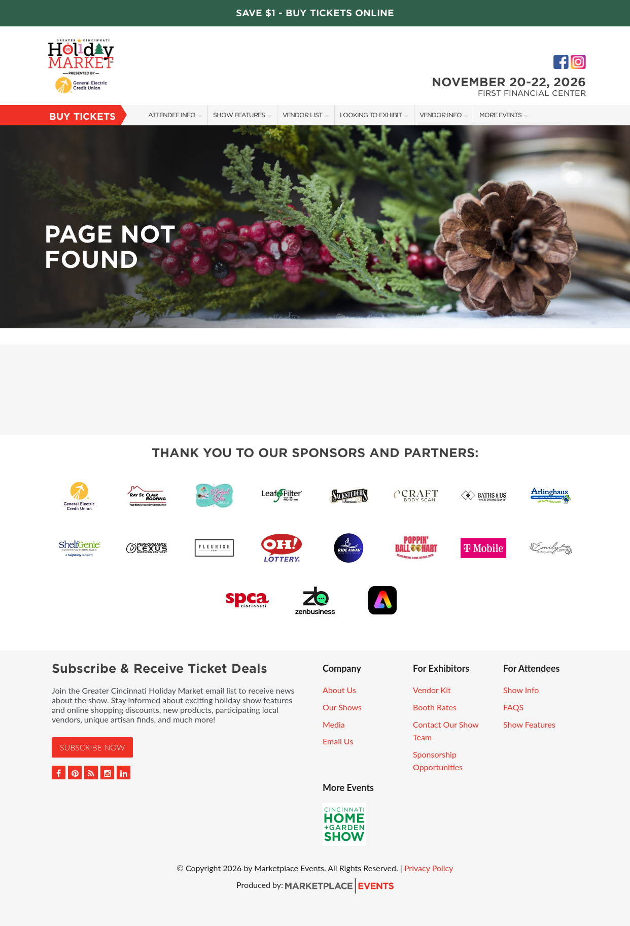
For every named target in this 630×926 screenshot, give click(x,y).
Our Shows (342, 707)
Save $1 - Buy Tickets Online (315, 13)
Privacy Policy (428, 868)
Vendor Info (440, 115)
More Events (500, 115)
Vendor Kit (432, 690)
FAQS (513, 707)
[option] (315, 226)
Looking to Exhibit (371, 115)
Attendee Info (171, 115)
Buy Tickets (82, 116)
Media (334, 724)
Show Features (239, 115)
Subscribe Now (92, 747)
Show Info (521, 690)
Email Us (338, 741)
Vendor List (302, 115)
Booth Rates (435, 707)
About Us (339, 690)
